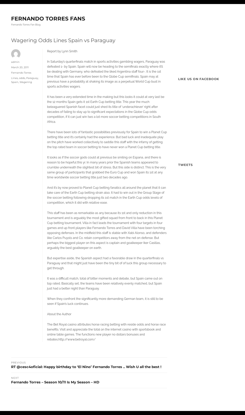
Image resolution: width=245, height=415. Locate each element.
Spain (14, 82)
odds (22, 78)
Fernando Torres (21, 72)
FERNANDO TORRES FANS (48, 18)
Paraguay (32, 78)
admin (15, 61)
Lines (14, 78)
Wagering (26, 82)
